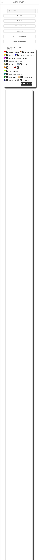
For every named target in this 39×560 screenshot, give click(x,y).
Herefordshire (19, 41)
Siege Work (23, 68)
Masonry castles (14, 52)
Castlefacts (19, 2)
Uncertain (26, 80)
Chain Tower (12, 80)
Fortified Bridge (28, 77)
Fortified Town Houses (15, 61)
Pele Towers (12, 65)
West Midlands (19, 36)
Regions (19, 31)
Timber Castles (29, 52)
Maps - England (19, 26)
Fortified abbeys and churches (18, 58)
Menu (19, 21)
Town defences (13, 71)
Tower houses (27, 65)
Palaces (11, 55)
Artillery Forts (13, 77)
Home (19, 16)
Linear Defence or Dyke (16, 74)
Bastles (11, 68)
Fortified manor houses (26, 55)
